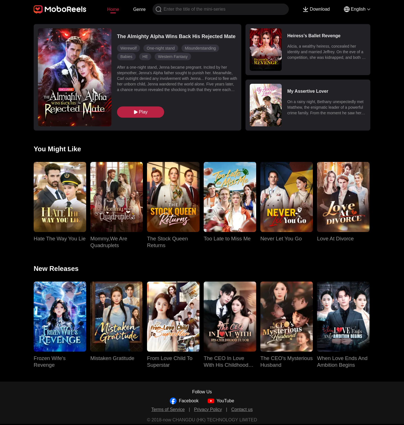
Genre (139, 9)
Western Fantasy (173, 56)
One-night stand (161, 48)
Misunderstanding (200, 48)
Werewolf (128, 48)
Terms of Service (168, 409)
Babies (126, 56)
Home (113, 9)
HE (145, 56)
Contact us (241, 409)
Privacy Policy (208, 409)
